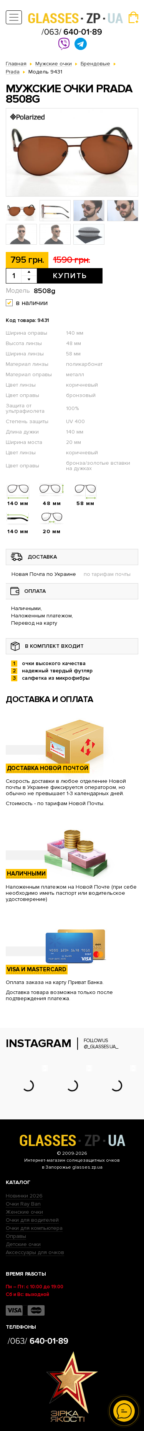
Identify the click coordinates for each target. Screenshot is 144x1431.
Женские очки (24, 1212)
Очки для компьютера (34, 1228)
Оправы (16, 1236)
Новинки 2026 (24, 1195)
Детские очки (23, 1244)
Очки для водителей (32, 1220)
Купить (70, 275)
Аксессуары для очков (35, 1252)
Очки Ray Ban (23, 1204)
